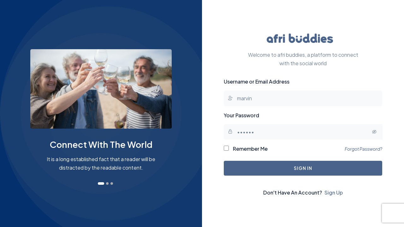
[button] (101, 183)
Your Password (241, 115)
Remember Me (246, 148)
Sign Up (333, 192)
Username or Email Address (256, 81)
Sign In (303, 168)
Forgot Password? (363, 149)
